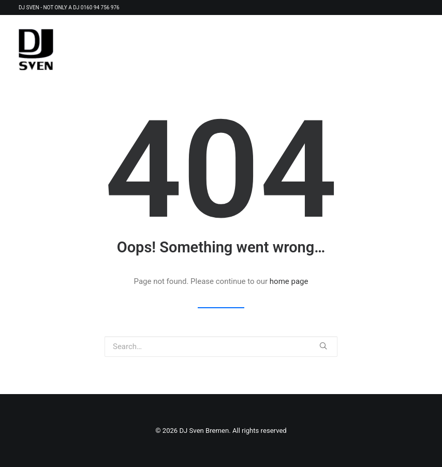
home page (289, 281)
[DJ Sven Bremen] (36, 49)
